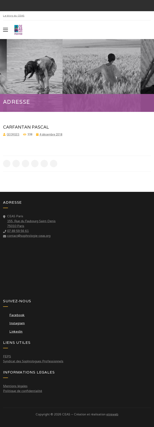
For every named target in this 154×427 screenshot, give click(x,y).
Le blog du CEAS (13, 15)
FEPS (7, 356)
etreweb (112, 414)
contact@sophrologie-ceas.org (29, 236)
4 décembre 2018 (50, 134)
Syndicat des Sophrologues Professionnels (33, 361)
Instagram (14, 323)
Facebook (14, 315)
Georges (13, 134)
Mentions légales (15, 386)
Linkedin (13, 331)
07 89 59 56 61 (18, 231)
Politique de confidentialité (22, 391)
